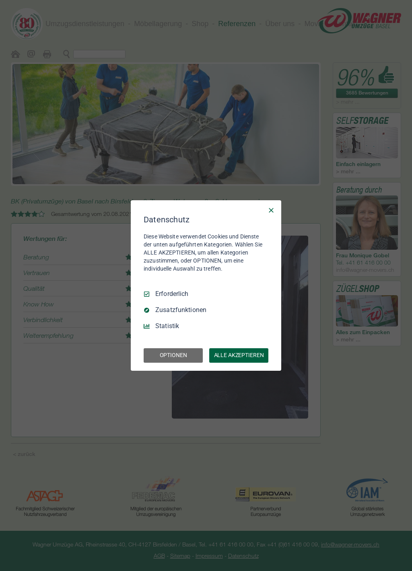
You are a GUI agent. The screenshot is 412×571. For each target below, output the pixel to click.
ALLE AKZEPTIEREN (239, 355)
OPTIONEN (173, 355)
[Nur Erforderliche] (271, 210)
